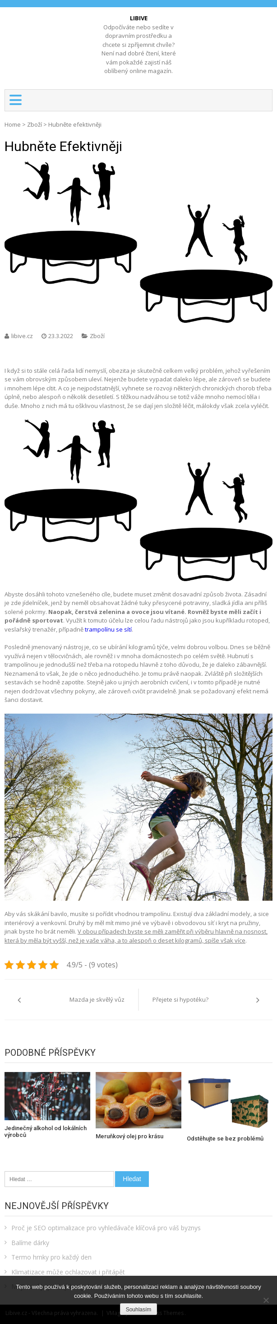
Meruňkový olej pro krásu (129, 1136)
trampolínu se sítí (108, 629)
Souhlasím (139, 1309)
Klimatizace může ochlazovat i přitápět (68, 1272)
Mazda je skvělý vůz (97, 999)
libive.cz (22, 336)
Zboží (34, 124)
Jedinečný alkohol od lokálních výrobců (46, 1132)
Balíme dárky (30, 1242)
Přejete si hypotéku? (180, 999)
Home (13, 124)
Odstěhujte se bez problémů (225, 1138)
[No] (265, 1300)
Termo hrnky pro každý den (51, 1257)
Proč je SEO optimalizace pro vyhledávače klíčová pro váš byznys (106, 1227)
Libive (139, 18)
